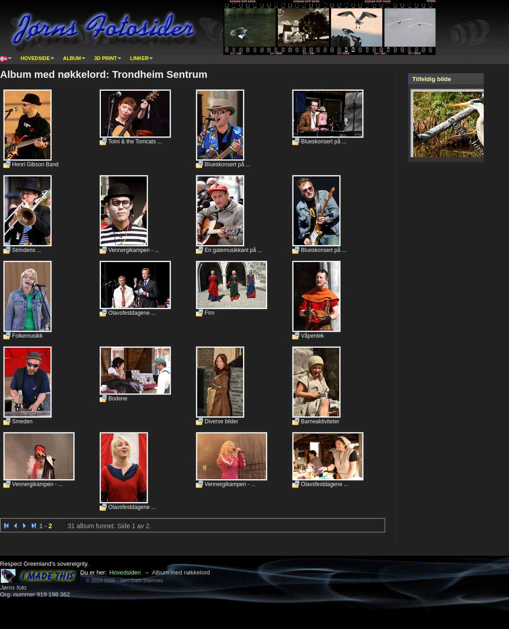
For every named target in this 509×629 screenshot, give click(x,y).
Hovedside (35, 58)
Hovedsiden (125, 572)
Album (72, 58)
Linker (139, 58)
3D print (105, 58)
